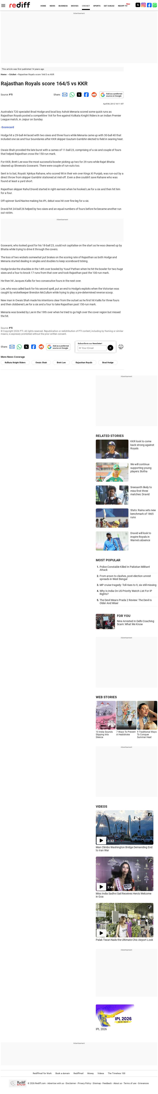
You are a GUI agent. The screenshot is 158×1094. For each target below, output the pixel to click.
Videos (101, 1073)
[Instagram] (143, 4)
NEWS (52, 6)
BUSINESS (63, 6)
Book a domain (62, 1073)
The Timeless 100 (116, 1073)
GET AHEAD (109, 6)
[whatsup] (155, 4)
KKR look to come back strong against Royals (142, 445)
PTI (11, 94)
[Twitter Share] (78, 94)
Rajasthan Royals (84, 362)
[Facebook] (149, 4)
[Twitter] (138, 4)
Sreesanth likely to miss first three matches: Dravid (141, 491)
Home (4, 74)
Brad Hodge (107, 362)
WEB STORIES (106, 697)
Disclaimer (71, 1083)
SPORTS (96, 6)
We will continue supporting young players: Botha (140, 468)
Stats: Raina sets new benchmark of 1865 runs (143, 514)
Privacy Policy (84, 1083)
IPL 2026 (101, 1029)
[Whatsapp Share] (71, 94)
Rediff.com (40, 1083)
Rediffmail (79, 1073)
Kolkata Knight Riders (15, 362)
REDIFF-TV (122, 6)
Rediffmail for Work (42, 1073)
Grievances (143, 1083)
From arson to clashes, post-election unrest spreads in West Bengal (125, 577)
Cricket (12, 74)
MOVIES (74, 6)
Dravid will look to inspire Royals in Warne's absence (140, 537)
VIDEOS (101, 806)
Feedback (107, 1083)
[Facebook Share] (86, 94)
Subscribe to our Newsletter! (90, 343)
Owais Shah (41, 362)
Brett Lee (61, 362)
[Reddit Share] (93, 94)
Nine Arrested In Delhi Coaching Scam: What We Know (135, 623)
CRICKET (86, 6)
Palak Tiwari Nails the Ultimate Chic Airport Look (124, 939)
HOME (43, 6)
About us (117, 1083)
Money (90, 1073)
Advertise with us (55, 1083)
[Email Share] (64, 94)
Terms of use (130, 1083)
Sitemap (97, 1083)
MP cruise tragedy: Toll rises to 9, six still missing (128, 585)
